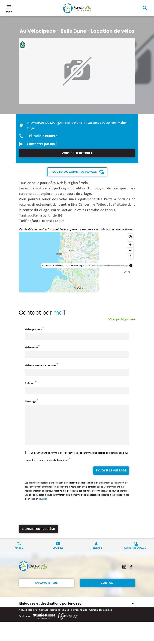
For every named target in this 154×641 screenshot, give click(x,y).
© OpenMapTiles (89, 266)
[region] (77, 262)
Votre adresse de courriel (40, 365)
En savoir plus (46, 590)
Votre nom (31, 347)
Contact (107, 590)
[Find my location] (130, 237)
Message (30, 401)
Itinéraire (96, 554)
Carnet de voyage (135, 554)
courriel (42, 506)
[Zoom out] (130, 250)
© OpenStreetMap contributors (108, 266)
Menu (9, 8)
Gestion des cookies (100, 617)
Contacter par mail (42, 144)
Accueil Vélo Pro (28, 617)
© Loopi (124, 266)
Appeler (19, 554)
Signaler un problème (38, 536)
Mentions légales (59, 617)
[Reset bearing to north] (130, 256)
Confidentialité (79, 617)
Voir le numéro (46, 136)
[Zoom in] (130, 244)
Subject (30, 383)
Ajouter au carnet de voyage (74, 172)
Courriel (58, 554)
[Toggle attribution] (130, 265)
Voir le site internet (77, 153)
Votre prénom (33, 329)
